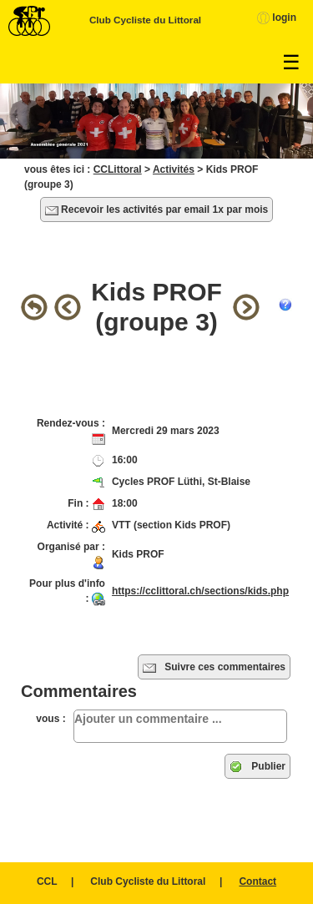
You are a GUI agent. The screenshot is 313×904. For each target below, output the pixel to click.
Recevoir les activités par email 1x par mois (156, 210)
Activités (173, 169)
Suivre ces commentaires (214, 667)
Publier (257, 767)
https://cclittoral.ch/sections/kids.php (200, 591)
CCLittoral (117, 169)
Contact (257, 881)
